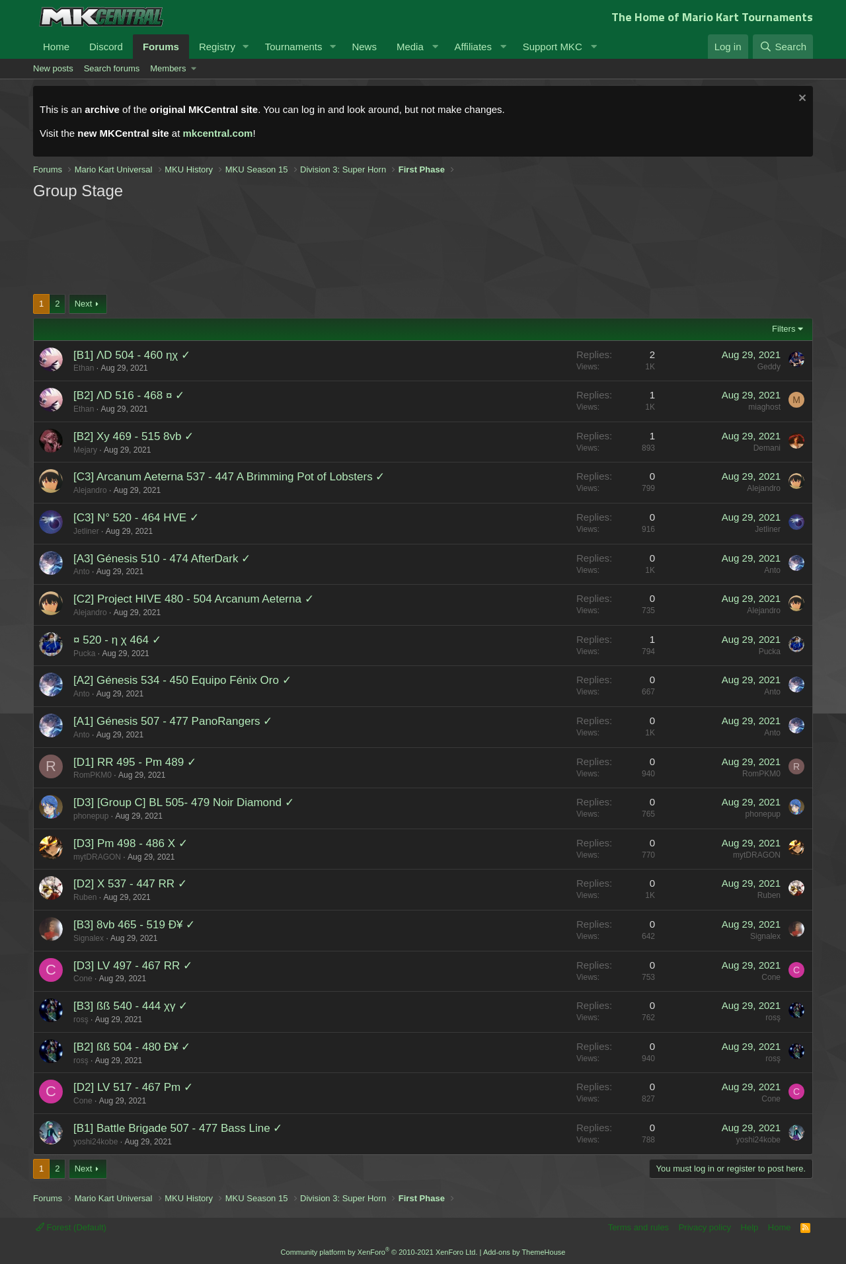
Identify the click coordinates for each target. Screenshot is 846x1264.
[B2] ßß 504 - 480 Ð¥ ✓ (131, 1047)
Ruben (84, 897)
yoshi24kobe (95, 1141)
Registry (217, 46)
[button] (246, 46)
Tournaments (294, 46)
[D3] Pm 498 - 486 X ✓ (130, 843)
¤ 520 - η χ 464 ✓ (117, 640)
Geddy (769, 366)
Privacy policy (705, 1227)
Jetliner (86, 531)
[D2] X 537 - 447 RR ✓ (130, 883)
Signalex (88, 938)
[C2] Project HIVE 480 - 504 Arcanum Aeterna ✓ (193, 599)
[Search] (783, 46)
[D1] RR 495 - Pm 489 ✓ (134, 762)
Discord (106, 46)
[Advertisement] (284, 245)
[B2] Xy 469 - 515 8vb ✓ (133, 436)
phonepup (90, 816)
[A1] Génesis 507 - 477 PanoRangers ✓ (172, 721)
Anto (81, 571)
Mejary (85, 450)
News (364, 46)
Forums (161, 46)
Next (84, 304)
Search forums (112, 68)
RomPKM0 (92, 775)
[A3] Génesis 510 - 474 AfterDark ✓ (161, 558)
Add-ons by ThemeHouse (524, 1252)
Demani (767, 448)
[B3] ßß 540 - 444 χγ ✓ (130, 1006)
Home (56, 46)
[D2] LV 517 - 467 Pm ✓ (133, 1087)
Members (168, 68)
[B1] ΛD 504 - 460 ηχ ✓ (131, 355)
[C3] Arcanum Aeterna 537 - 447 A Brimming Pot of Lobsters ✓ (229, 476)
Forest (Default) (71, 1227)
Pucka (84, 653)
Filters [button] (783, 329)
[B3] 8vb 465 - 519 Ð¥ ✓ (134, 924)
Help (750, 1227)
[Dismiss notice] (800, 99)
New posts (53, 68)
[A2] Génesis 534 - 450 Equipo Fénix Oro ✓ (182, 680)
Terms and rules (638, 1227)
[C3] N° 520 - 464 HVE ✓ (136, 517)
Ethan (83, 368)
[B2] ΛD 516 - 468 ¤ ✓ (128, 395)
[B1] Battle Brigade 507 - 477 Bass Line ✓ (177, 1128)
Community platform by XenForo (379, 1252)
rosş (81, 1019)
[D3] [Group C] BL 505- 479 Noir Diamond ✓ (183, 802)
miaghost (764, 407)
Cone (83, 978)
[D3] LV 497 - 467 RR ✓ (132, 965)
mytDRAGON (97, 857)
